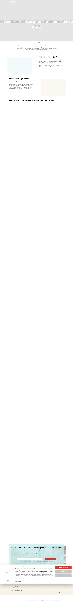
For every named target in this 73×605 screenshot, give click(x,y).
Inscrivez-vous (50, 558)
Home (34, 42)
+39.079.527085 (14, 585)
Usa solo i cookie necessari (63, 596)
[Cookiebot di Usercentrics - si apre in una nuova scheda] (7, 603)
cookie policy (22, 599)
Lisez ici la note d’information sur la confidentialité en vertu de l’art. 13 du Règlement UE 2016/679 (36, 561)
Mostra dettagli (18, 602)
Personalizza (63, 592)
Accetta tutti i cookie (63, 588)
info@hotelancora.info (44, 594)
